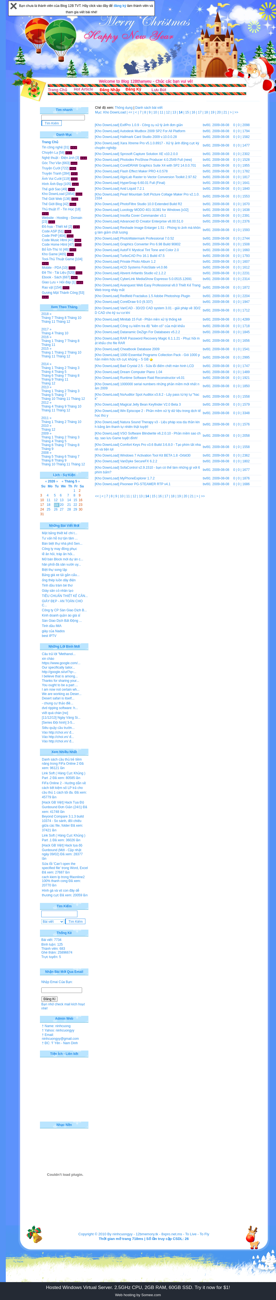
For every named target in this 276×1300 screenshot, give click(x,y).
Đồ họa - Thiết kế (54, 227)
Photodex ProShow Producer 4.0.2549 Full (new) (156, 160)
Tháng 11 (48, 322)
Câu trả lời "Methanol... (58, 654)
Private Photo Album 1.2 (138, 262)
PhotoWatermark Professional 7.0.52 (147, 238)
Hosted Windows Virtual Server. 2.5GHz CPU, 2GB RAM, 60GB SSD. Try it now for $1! (138, 1287)
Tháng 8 (60, 318)
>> (236, 112)
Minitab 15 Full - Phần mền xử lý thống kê (151, 319)
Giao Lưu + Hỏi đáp (56, 282)
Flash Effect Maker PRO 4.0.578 (144, 171)
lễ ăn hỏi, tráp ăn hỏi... (58, 554)
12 (168, 112)
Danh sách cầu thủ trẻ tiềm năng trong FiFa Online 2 (62, 762)
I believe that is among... (60, 676)
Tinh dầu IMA (51, 626)
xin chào (48, 659)
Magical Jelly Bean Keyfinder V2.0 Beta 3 (150, 404)
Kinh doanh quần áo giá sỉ (61, 615)
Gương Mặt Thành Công (60, 293)
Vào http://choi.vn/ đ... (58, 732)
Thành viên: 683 (53, 949)
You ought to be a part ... (60, 685)
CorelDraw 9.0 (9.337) (136, 302)
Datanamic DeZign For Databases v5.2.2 (150, 332)
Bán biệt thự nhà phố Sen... (62, 543)
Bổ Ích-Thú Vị (52, 249)
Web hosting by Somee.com (138, 1295)
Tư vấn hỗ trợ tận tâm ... (60, 538)
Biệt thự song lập (54, 570)
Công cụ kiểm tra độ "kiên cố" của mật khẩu (152, 326)
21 (225, 112)
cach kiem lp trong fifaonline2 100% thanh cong (63, 879)
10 (155, 112)
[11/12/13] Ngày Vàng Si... (61, 718)
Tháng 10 (74, 318)
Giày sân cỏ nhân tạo (57, 591)
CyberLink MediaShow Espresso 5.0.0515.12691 (156, 279)
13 (174, 112)
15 (187, 112)
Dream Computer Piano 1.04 (141, 372)
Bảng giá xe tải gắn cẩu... (61, 575)
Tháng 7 (47, 318)
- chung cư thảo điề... (57, 703)
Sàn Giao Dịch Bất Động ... (62, 621)
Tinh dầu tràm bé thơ (57, 585)
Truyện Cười (51, 168)
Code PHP (49, 236)
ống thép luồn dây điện (58, 580)
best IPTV (49, 636)
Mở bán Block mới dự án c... (62, 559)
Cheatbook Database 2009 (139, 349)
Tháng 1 (47, 341)
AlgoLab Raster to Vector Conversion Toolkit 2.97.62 (158, 177)
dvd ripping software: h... (60, 708)
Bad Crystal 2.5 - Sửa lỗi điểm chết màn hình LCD (157, 366)
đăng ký (120, 6)
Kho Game (50, 254)
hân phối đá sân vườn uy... (61, 564)
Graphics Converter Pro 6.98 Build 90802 (150, 244)
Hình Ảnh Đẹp (52, 184)
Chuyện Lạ (50, 152)
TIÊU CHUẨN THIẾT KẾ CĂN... (65, 596)
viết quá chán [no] (55, 713)
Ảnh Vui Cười (51, 179)
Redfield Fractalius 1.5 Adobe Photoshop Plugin (155, 296)
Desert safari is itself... (58, 698)
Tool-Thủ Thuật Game (58, 259)
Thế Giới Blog (52, 204)
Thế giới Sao (51, 189)
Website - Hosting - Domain (62, 218)
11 (162, 112)
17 (200, 112)
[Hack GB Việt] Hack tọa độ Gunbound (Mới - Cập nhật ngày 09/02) (62, 849)
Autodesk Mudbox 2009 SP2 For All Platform (152, 131)
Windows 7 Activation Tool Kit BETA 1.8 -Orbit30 (155, 455)
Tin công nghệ (52, 147)
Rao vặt (47, 287)
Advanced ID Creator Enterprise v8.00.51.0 (151, 221)
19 (213, 112)
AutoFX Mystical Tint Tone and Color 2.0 (149, 250)
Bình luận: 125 (52, 944)
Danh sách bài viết (149, 108)
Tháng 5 (60, 372)
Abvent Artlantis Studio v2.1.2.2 (143, 273)
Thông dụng (123, 108)
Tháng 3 (73, 368)
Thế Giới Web (52, 199)
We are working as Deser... (62, 694)
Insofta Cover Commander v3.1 (143, 216)
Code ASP (49, 231)
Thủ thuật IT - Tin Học (58, 209)
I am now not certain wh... (61, 689)
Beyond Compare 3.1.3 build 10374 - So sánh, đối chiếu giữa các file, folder (63, 821)
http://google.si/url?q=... (59, 672)
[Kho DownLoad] (107, 125)
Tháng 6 (47, 376)
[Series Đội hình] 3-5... (58, 722)
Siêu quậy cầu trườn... (58, 728)
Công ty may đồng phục (59, 549)
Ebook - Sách (52, 277)
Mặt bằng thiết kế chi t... (59, 533)
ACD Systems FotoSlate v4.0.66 (143, 267)
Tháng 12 (63, 322)
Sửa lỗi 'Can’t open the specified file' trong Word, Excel (65, 866)
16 (193, 112)
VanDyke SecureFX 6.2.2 (138, 461)
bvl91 (207, 125)
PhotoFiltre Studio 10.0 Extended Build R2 (151, 204)
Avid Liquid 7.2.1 (132, 189)
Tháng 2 (60, 352)
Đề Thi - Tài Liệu (54, 273)
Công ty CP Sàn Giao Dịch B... (64, 610)
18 (206, 112)
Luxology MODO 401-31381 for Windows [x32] (154, 210)
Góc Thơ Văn (51, 163)
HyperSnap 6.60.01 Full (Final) (142, 183)
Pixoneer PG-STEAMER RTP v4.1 (145, 484)
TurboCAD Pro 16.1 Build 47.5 (142, 256)
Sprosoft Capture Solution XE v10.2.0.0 (149, 154)
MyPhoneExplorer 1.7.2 (137, 478)
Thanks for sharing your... (60, 681)
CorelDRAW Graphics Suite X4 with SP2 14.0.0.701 (158, 165)
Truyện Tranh (51, 173)
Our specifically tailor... (58, 667)
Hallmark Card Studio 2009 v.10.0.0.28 (148, 137)
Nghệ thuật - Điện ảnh (58, 158)
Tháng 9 (47, 379)
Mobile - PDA (51, 268)
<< (131, 112)
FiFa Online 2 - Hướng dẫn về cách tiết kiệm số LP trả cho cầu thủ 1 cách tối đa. (64, 787)
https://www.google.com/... (61, 663)
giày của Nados (53, 631)
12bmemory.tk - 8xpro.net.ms (159, 1234)
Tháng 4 (47, 333)
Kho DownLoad (53, 194)
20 (219, 112)
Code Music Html (54, 240)
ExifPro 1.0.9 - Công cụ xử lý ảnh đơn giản (151, 125)
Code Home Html (54, 244)
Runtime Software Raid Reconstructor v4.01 (152, 378)
